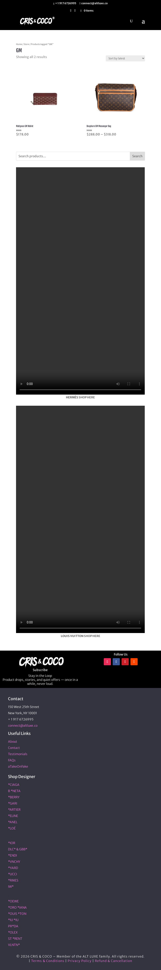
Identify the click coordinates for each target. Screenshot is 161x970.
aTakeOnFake (18, 766)
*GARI (12, 803)
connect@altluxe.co (22, 726)
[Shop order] (125, 58)
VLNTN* (14, 945)
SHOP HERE (87, 397)
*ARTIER (14, 810)
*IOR (11, 843)
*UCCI (12, 874)
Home (19, 44)
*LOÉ (12, 828)
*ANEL (12, 822)
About (12, 742)
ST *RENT (15, 939)
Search (137, 156)
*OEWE (13, 901)
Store (26, 44)
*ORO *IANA (17, 907)
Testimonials (17, 754)
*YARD (13, 868)
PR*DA (13, 926)
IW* (11, 887)
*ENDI (12, 855)
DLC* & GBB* (17, 849)
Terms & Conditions (47, 961)
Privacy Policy (80, 961)
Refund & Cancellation (113, 961)
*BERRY (14, 797)
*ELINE (13, 816)
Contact (14, 748)
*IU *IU (13, 920)
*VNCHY (14, 862)
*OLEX (13, 932)
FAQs (12, 760)
